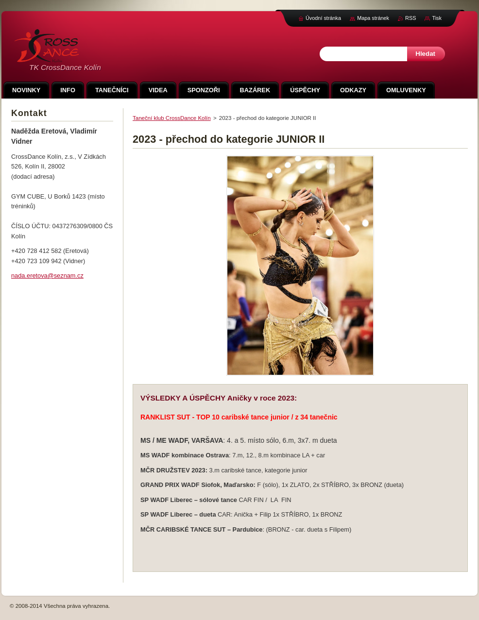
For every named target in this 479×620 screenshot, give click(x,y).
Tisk (437, 18)
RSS (410, 18)
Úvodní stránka (323, 18)
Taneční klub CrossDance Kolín (172, 118)
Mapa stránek (373, 18)
